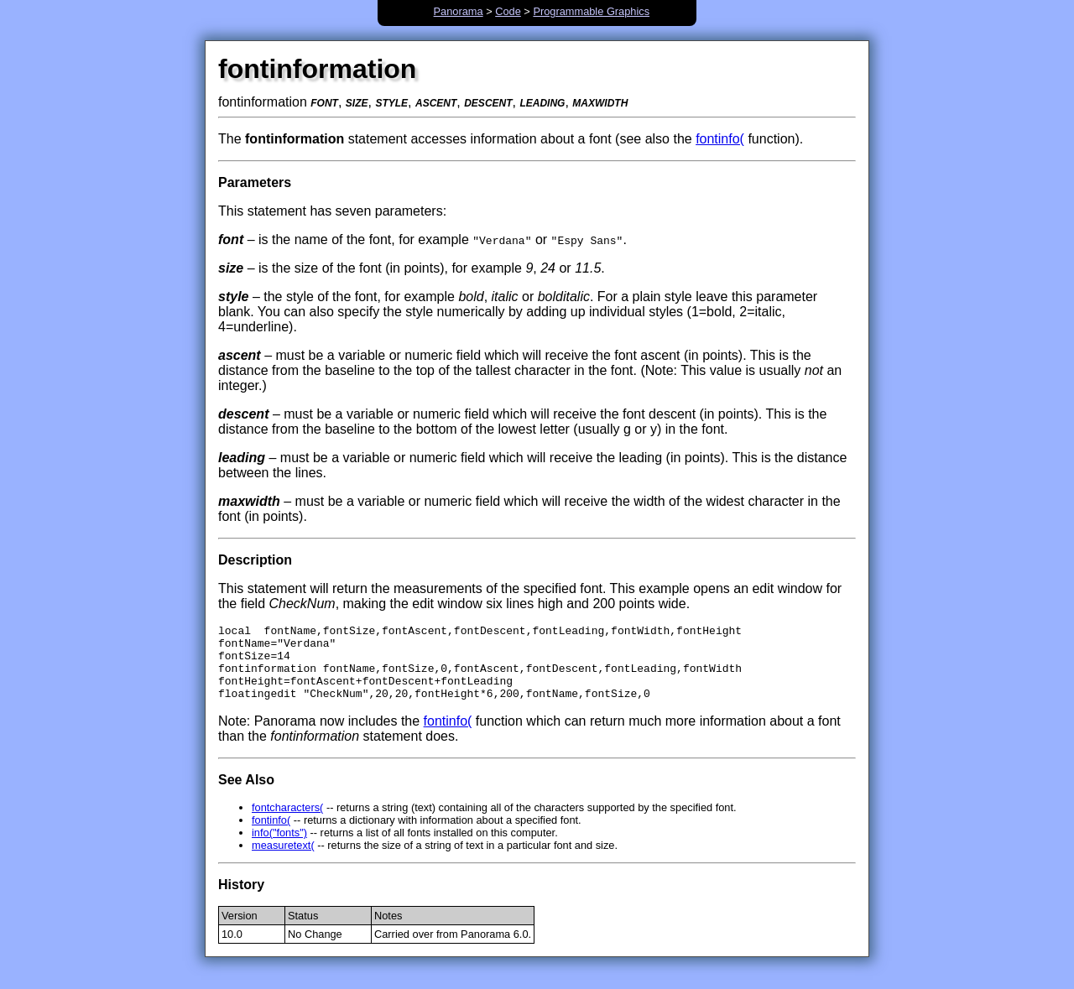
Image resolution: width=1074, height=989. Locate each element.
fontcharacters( (287, 822)
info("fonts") (279, 847)
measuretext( (283, 860)
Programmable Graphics (591, 11)
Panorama (458, 11)
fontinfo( (720, 139)
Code (508, 11)
